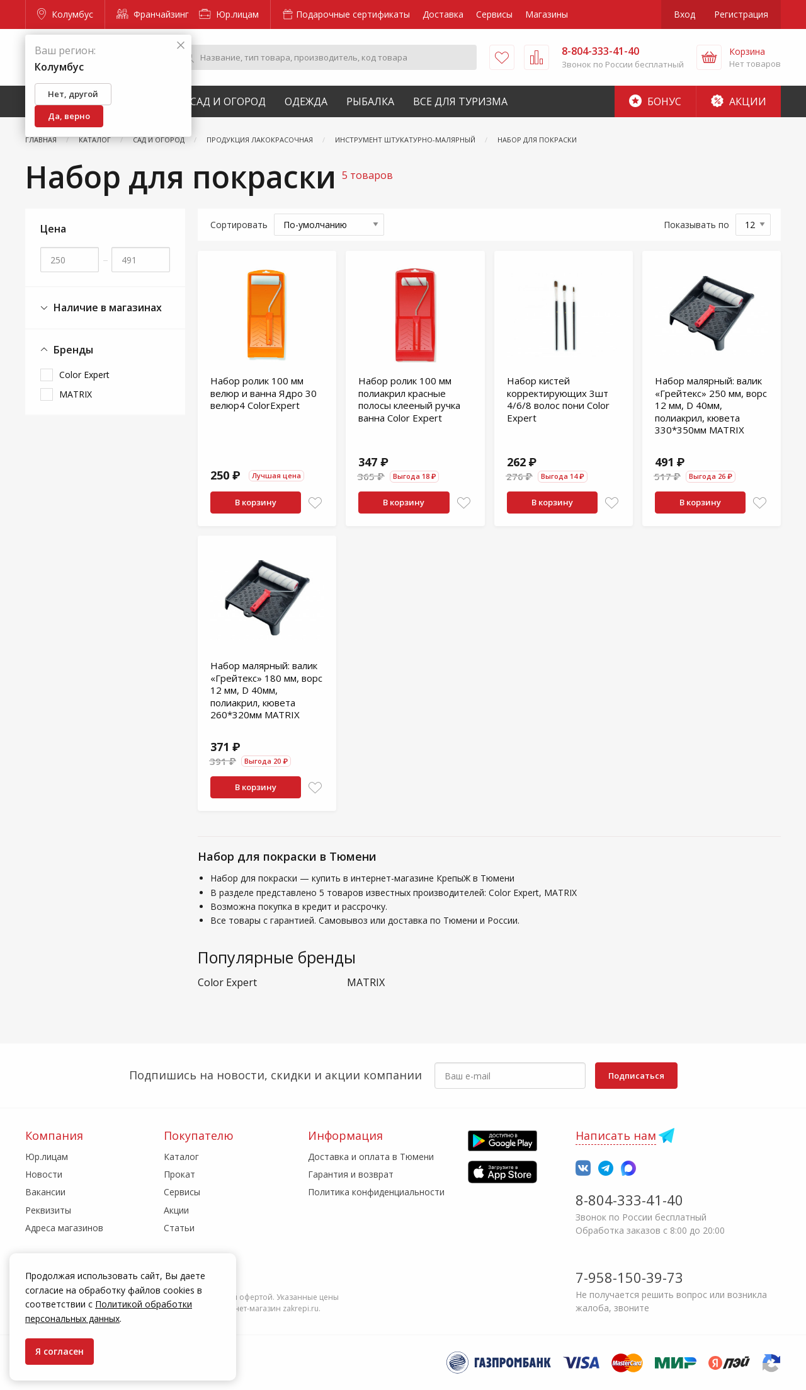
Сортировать (239, 225)
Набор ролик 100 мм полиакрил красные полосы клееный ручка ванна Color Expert (409, 399)
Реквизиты (48, 1210)
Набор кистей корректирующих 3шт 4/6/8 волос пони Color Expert (558, 399)
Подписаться (636, 1075)
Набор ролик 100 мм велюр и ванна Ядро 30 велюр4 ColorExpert (263, 392)
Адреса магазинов (64, 1228)
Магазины (546, 14)
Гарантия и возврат (351, 1174)
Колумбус (65, 14)
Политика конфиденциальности (376, 1192)
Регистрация (741, 14)
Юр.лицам (229, 14)
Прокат (179, 1174)
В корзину (255, 502)
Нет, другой (73, 94)
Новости (43, 1174)
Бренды (66, 350)
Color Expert (84, 375)
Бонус (655, 101)
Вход (684, 14)
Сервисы (494, 14)
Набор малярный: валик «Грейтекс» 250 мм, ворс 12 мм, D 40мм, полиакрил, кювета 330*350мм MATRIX (711, 405)
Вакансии (45, 1192)
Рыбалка (370, 101)
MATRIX (75, 394)
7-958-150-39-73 (629, 1277)
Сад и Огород (228, 101)
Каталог (181, 1157)
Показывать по (696, 225)
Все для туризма (460, 101)
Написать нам (616, 1135)
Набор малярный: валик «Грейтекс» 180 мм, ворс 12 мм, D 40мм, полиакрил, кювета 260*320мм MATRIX (266, 690)
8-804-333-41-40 (629, 1199)
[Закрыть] (180, 45)
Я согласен (59, 1351)
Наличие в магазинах (101, 307)
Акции (738, 101)
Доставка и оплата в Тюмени (371, 1157)
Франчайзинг (152, 14)
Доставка (443, 14)
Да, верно (69, 116)
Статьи (179, 1228)
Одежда (306, 101)
